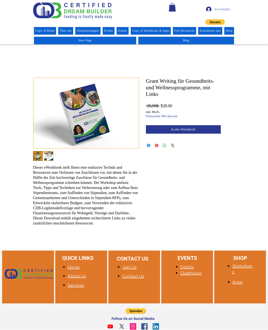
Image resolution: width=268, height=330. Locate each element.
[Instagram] (133, 326)
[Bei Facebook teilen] (148, 145)
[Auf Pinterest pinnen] (156, 145)
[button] (172, 7)
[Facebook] (144, 326)
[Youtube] (110, 326)
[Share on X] (172, 145)
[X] (122, 326)
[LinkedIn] (156, 326)
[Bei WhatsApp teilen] (164, 145)
